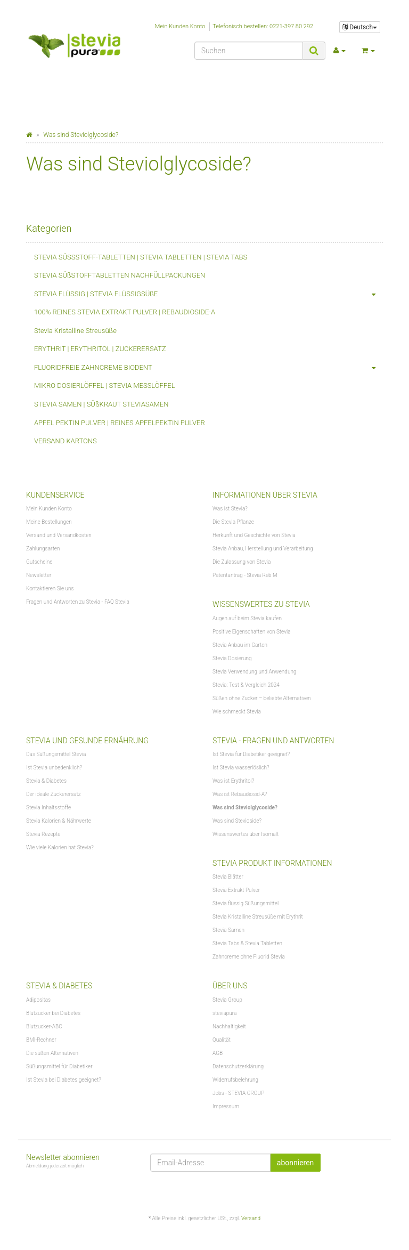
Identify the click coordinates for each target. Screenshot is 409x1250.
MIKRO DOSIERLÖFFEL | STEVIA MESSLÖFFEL (104, 385)
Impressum (225, 1106)
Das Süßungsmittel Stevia (56, 754)
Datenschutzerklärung (238, 1066)
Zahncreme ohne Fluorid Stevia (248, 957)
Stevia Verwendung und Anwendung (254, 672)
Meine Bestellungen (49, 522)
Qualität (221, 1040)
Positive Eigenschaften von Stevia (251, 632)
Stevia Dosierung (232, 658)
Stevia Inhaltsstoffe (48, 807)
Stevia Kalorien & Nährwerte (58, 821)
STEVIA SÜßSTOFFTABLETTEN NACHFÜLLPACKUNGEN (119, 275)
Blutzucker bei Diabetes (53, 1013)
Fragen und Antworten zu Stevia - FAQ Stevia (77, 602)
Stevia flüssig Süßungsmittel (245, 903)
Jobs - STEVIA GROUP (238, 1093)
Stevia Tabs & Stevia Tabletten (247, 943)
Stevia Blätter (227, 877)
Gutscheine (39, 562)
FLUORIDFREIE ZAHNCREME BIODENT (208, 368)
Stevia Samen (228, 930)
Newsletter (38, 575)
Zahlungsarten (43, 548)
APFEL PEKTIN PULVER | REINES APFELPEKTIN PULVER (119, 423)
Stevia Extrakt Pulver (236, 890)
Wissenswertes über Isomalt (245, 834)
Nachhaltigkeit (229, 1026)
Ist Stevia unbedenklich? (54, 767)
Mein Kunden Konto (180, 26)
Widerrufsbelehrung (235, 1080)
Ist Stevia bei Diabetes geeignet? (63, 1080)
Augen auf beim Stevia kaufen (247, 618)
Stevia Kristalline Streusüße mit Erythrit (257, 917)
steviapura (224, 1013)
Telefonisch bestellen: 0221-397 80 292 (262, 26)
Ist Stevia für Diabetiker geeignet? (251, 754)
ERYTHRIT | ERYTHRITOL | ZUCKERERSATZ (100, 349)
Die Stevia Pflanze (233, 522)
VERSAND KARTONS (65, 441)
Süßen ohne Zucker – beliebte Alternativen (261, 698)
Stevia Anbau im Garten (239, 645)
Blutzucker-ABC (44, 1026)
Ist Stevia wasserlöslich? (240, 767)
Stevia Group (227, 1000)
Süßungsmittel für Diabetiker (59, 1066)
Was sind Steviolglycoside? (244, 807)
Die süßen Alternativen (52, 1053)
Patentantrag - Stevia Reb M (244, 575)
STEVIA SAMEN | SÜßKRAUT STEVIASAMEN (101, 404)
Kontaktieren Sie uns (50, 588)
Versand (250, 1218)
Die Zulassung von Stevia (241, 562)
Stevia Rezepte (43, 834)
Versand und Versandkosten (59, 535)
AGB (217, 1053)
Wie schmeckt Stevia (236, 712)
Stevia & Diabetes (46, 781)
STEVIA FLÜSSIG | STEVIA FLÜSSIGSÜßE (208, 294)
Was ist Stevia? (230, 509)
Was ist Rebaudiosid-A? (239, 794)
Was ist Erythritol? (233, 781)
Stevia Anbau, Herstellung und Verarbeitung (262, 548)
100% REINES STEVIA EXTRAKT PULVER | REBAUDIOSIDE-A (124, 312)
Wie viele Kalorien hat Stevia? (60, 847)
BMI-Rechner (41, 1040)
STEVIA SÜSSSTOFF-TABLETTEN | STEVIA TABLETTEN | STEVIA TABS (140, 257)
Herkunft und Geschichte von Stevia (254, 535)
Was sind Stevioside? (236, 821)
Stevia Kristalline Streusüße (75, 331)
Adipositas (38, 1000)
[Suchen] (248, 51)
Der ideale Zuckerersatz (53, 794)
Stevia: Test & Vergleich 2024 (246, 685)
